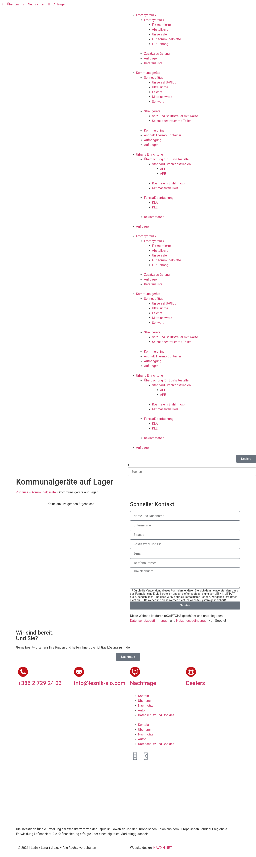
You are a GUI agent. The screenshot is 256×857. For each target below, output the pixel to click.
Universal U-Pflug (164, 82)
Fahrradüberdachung (158, 198)
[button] (192, 465)
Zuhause (22, 492)
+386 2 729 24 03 (40, 683)
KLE (155, 207)
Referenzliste (153, 63)
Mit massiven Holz (165, 188)
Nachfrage (143, 683)
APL (163, 169)
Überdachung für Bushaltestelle (166, 159)
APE (163, 174)
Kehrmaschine (154, 130)
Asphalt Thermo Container (162, 135)
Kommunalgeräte (148, 73)
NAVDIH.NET (162, 848)
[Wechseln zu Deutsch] (150, 6)
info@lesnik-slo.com (99, 683)
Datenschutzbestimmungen (149, 621)
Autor (142, 710)
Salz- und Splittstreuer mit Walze (175, 116)
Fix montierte (161, 25)
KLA (155, 202)
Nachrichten (146, 705)
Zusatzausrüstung (157, 53)
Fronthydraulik (146, 15)
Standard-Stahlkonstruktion (171, 164)
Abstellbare (160, 29)
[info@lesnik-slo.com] (79, 672)
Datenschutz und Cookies (156, 715)
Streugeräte (152, 111)
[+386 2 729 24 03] (23, 672)
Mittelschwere (162, 97)
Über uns (144, 701)
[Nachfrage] (135, 672)
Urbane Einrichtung (149, 154)
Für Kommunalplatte (166, 39)
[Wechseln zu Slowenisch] (135, 6)
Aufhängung (152, 140)
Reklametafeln (154, 217)
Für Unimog (160, 44)
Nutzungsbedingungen (192, 621)
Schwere (158, 102)
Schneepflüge (153, 77)
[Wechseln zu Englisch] (143, 6)
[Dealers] (191, 672)
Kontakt (143, 696)
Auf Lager (151, 58)
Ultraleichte (160, 87)
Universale (159, 34)
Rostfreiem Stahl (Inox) (168, 183)
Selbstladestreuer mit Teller (171, 121)
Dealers (195, 683)
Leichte (157, 92)
